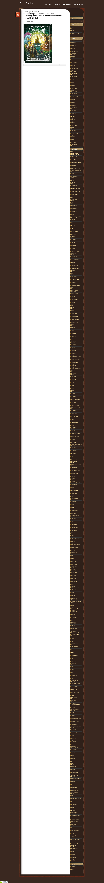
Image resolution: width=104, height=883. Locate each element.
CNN (72, 308)
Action (72, 173)
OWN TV (73, 625)
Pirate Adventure (74, 646)
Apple (72, 222)
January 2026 (73, 45)
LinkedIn (72, 868)
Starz (72, 744)
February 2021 (74, 88)
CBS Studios (73, 284)
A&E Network (73, 160)
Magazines (73, 541)
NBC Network (73, 595)
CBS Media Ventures (75, 281)
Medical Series (74, 552)
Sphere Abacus (74, 732)
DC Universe (73, 344)
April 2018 (73, 141)
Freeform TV (73, 439)
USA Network (73, 824)
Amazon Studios (74, 194)
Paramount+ (73, 638)
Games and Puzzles (75, 459)
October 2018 (73, 131)
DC (71, 339)
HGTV (72, 487)
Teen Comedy (74, 764)
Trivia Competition (74, 792)
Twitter (72, 869)
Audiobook (73, 236)
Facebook (73, 866)
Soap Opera (73, 723)
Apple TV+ (73, 225)
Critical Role (73, 333)
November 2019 (74, 111)
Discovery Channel (74, 351)
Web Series (73, 846)
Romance (73, 678)
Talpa (72, 761)
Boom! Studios (74, 256)
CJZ (72, 304)
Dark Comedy (73, 338)
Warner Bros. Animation (75, 839)
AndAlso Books (74, 206)
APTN (72, 226)
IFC (72, 505)
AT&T (72, 228)
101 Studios (73, 151)
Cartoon (72, 271)
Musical (72, 580)
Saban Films (73, 684)
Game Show (73, 458)
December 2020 (74, 91)
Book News (33, 64)
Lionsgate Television (75, 538)
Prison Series (73, 663)
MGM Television (74, 556)
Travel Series (73, 789)
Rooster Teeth (74, 681)
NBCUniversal (74, 596)
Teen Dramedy (74, 767)
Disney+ (72, 371)
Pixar (72, 647)
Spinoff (72, 735)
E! (71, 394)
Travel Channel (74, 787)
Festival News (74, 418)
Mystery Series (74, 584)
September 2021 (74, 79)
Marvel (72, 549)
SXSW (72, 755)
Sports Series (73, 738)
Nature (72, 592)
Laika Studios (73, 518)
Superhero (73, 752)
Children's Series (74, 291)
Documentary (73, 376)
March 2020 (73, 105)
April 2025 (73, 59)
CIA (72, 301)
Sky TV (72, 716)
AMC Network (74, 199)
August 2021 (73, 80)
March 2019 (73, 124)
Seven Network (74, 697)
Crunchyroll (73, 334)
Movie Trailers (74, 572)
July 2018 (73, 136)
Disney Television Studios (76, 368)
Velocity (72, 825)
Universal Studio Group (75, 815)
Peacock (73, 644)
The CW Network (74, 770)
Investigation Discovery (75, 509)
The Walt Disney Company (76, 776)
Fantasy (36, 64)
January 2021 (73, 90)
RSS (83, 9)
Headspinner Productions (76, 482)
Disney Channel (74, 358)
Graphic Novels (74, 465)
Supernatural (73, 753)
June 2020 (73, 100)
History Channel (74, 493)
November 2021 (74, 76)
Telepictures (73, 769)
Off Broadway (73, 617)
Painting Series (74, 628)
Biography (73, 30)
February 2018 (74, 144)
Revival (72, 677)
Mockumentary (74, 564)
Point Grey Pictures (75, 653)
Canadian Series (74, 265)
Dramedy (73, 388)
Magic (72, 543)
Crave (72, 325)
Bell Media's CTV (74, 245)
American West (74, 205)
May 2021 (73, 85)
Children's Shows (74, 293)
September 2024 (74, 68)
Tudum (72, 796)
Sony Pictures (74, 724)
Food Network (74, 424)
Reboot (72, 670)
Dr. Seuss (73, 382)
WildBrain (73, 852)
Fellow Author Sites (75, 33)
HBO (72, 479)
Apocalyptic (73, 220)
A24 (72, 164)
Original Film (73, 622)
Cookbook (73, 318)
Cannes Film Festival (75, 268)
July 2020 (73, 99)
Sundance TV (73, 750)
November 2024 (74, 65)
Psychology (73, 664)
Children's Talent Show (75, 294)
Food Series (73, 425)
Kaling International (75, 515)
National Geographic (75, 587)
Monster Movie (74, 566)
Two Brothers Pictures (75, 810)
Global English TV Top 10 (76, 464)
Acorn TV (73, 171)
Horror (72, 499)
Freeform (73, 438)
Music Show (73, 578)
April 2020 (73, 104)
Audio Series (73, 234)
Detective (73, 347)
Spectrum (73, 730)
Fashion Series (74, 413)
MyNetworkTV (74, 581)
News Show (73, 607)
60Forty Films (73, 159)
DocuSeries (73, 379)
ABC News (73, 167)
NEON (72, 604)
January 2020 (73, 108)
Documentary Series (75, 377)
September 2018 (74, 133)
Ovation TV (73, 623)
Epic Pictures (73, 402)
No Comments (63, 64)
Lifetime (72, 533)
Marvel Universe (74, 550)
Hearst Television (74, 484)
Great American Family (75, 468)
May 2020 (73, 102)
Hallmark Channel (74, 473)
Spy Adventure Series (75, 740)
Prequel (72, 660)
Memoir (72, 553)
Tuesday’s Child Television (76, 798)
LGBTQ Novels (74, 529)
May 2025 (73, 57)
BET (72, 247)
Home (72, 27)
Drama (72, 385)
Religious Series (74, 675)
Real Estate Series (74, 667)
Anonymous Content (75, 217)
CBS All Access (74, 276)
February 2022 (74, 73)
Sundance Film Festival (75, 747)
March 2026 (73, 42)
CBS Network (73, 282)
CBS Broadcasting (74, 277)
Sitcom (72, 712)
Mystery (72, 583)
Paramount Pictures (75, 634)
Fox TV (72, 435)
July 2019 (73, 118)
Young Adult (47, 64)
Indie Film (73, 507)
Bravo (72, 257)
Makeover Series (74, 546)
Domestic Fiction (74, 380)
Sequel (72, 695)
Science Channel (74, 687)
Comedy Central (74, 311)
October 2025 (73, 50)
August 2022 (73, 71)
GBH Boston (73, 462)
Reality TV (73, 669)
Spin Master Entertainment (76, 733)
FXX (72, 456)
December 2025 (74, 47)
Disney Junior (73, 364)
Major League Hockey (75, 544)
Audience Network (74, 233)
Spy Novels (73, 741)
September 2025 (74, 51)
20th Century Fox (74, 153)
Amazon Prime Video (75, 193)
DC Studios (73, 342)
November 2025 (74, 48)
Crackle (72, 324)
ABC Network (73, 165)
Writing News (73, 857)
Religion (72, 674)
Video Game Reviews (75, 830)
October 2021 (73, 77)
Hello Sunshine (74, 485)
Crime (72, 330)
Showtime (73, 701)
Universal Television (75, 819)
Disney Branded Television (76, 356)
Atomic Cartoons (74, 231)
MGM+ (72, 558)
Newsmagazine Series (75, 608)
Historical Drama (74, 490)
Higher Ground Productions (76, 488)
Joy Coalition (73, 513)
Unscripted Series (74, 821)
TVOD (72, 807)
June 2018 (73, 138)
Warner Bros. (73, 837)
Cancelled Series (74, 267)
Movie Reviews (74, 570)
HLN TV (72, 495)
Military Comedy (74, 559)
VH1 (72, 827)
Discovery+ (73, 353)
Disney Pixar (73, 367)
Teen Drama (73, 766)
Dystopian (73, 393)
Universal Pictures (74, 813)
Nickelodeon (73, 610)
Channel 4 (73, 287)
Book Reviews (74, 254)
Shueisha (73, 707)
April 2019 (73, 122)
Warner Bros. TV (74, 843)
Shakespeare (73, 698)
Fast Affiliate (73, 414)
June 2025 (73, 56)
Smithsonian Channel (75, 721)
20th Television (74, 156)
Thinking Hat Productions (76, 778)
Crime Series (73, 331)
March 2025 (73, 60)
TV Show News (74, 804)
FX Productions (74, 455)
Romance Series (74, 680)
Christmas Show (74, 299)
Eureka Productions (75, 405)
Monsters (73, 567)
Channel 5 (73, 288)
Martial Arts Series (74, 547)
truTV (72, 795)
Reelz (72, 672)
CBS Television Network (75, 285)
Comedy (72, 310)
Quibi (72, 666)
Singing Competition (75, 709)
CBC (72, 273)
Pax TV (72, 640)
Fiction (72, 419)
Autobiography (74, 237)
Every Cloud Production (75, 407)
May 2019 (73, 121)
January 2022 (73, 74)
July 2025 (73, 54)
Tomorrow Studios (74, 786)
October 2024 (73, 67)
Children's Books (74, 290)
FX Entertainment (74, 450)
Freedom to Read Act (75, 436)
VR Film (72, 833)
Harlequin (73, 478)
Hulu (72, 502)
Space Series (73, 729)
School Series (74, 686)
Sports (72, 737)
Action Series (29, 64)
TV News (73, 803)
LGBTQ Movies (74, 524)
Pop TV (72, 658)
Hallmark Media (74, 475)
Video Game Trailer (75, 831)
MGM (72, 555)
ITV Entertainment (74, 510)
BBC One (73, 242)
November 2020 (74, 93)
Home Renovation (74, 498)
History (72, 492)
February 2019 (74, 125)
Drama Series (73, 387)
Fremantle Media (74, 442)
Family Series (73, 410)
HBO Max (73, 481)
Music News (73, 576)
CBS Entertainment (75, 279)
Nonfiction (73, 614)
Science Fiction (42, 64)
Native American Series (75, 590)
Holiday (72, 496)
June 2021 (73, 84)
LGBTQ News (74, 526)
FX (71, 448)
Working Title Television (75, 856)
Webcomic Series (74, 848)
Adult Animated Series (75, 179)
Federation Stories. (75, 416)
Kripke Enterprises (74, 516)
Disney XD (73, 370)
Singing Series (74, 710)
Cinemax (73, 302)
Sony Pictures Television (76, 726)
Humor (72, 504)
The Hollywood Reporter (76, 772)
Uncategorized (74, 812)
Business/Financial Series (76, 264)
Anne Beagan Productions (76, 216)
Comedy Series (74, 313)
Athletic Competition (75, 230)
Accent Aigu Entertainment (76, 170)
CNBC (72, 307)
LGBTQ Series (74, 530)
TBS (72, 763)
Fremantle (73, 441)
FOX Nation (73, 430)
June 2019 (73, 119)
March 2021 (73, 87)
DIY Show (73, 374)
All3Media (73, 186)
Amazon (72, 189)
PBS (72, 641)
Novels (39, 64)
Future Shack (73, 447)
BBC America (73, 240)
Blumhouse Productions (75, 250)
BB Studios (73, 239)
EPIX (72, 404)
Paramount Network (75, 632)
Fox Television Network (75, 433)
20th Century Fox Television (76, 154)
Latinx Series (73, 519)
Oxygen (72, 626)
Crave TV (73, 327)
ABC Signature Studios (75, 168)
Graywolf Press (74, 467)
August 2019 (73, 116)
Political (72, 657)
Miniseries (73, 563)
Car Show (73, 270)
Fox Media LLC (74, 428)
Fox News (73, 431)
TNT (72, 784)
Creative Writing (74, 328)
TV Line (72, 801)
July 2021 (73, 82)
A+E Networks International (76, 162)
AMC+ (72, 203)
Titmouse (73, 781)
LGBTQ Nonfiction (74, 527)
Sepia (72, 694)
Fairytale (73, 408)
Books (72, 28)
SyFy (72, 757)
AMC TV (72, 202)
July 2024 (73, 70)
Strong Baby (73, 746)
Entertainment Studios (75, 401)
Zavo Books (26, 3)
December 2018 (74, 128)
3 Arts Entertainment (75, 157)
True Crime (73, 793)
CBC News (73, 274)
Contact (72, 34)
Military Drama (74, 561)
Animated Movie (74, 211)
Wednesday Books (74, 849)
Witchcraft (73, 854)
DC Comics (73, 341)
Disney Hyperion (74, 362)
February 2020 (74, 107)
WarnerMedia (73, 845)
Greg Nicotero (74, 472)
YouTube (73, 860)
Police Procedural (74, 655)
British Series (73, 260)
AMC (72, 197)
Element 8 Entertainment (76, 397)
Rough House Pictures (75, 683)
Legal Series (73, 522)
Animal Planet (74, 208)
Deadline (73, 345)
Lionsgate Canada (74, 536)
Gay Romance (74, 461)
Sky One (73, 715)
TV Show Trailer (74, 806)
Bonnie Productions (75, 251)
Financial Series (74, 421)
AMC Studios (73, 200)
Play (72, 649)
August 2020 (73, 97)
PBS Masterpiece (74, 643)
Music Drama (73, 575)
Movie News (73, 569)
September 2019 (74, 114)
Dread (72, 390)
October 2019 (73, 113)
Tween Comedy (74, 809)
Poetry (72, 652)
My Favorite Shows (75, 31)
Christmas (73, 296)
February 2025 (74, 62)
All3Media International (75, 188)
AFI (72, 183)
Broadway (73, 262)
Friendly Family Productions (76, 444)
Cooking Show (74, 321)
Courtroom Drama (74, 322)
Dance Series (73, 336)
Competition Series (75, 316)
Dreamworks (73, 391)
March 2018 (73, 142)
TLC (72, 782)
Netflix (72, 605)
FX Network (73, 451)
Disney (72, 355)
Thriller (72, 779)
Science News (74, 691)
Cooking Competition (75, 319)
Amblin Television (74, 196)
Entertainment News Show (76, 399)
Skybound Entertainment (76, 718)
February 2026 (74, 43)
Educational (73, 396)
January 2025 (73, 63)
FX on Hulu (73, 453)
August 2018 (73, 134)
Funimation (73, 445)
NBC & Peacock (74, 593)
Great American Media (75, 470)
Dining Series (73, 350)
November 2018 (74, 130)
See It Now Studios (75, 692)
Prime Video (73, 661)
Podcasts (73, 650)
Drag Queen (73, 384)
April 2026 (73, 40)
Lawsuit (72, 521)
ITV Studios (73, 512)
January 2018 (73, 145)
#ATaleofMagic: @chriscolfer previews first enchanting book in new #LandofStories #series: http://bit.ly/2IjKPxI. (42, 16)
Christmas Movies (74, 297)
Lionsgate (73, 535)
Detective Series (74, 348)
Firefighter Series (74, 422)
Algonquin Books (74, 185)
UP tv (72, 822)
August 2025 (73, 53)
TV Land (72, 799)
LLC (72, 539)
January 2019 (73, 127)
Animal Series (74, 210)
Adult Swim (73, 180)
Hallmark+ (73, 476)
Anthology (73, 219)
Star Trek (73, 743)
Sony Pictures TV (74, 727)
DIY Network (73, 373)
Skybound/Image (74, 719)
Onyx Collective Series (75, 620)
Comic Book (73, 314)
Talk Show (73, 760)
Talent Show (73, 758)
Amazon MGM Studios (75, 191)
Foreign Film (73, 427)
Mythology (73, 586)
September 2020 (74, 96)
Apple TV (73, 223)
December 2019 (74, 110)
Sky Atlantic (73, 713)
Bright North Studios (75, 259)
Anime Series (73, 214)
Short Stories (73, 700)
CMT (72, 305)
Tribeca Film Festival (75, 790)
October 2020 (73, 94)
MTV (72, 573)
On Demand (73, 619)
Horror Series (73, 501)
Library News (73, 532)
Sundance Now (74, 749)
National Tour (73, 589)
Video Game (73, 828)
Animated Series (74, 213)
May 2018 (73, 139)
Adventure (73, 182)
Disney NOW (73, 365)
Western (72, 851)
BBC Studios (73, 243)
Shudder (72, 706)
